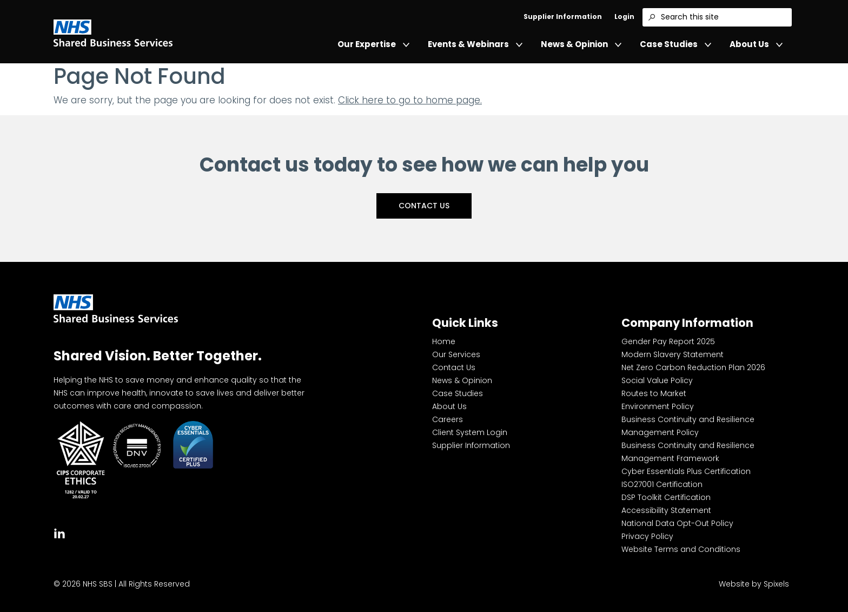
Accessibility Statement (666, 510)
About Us (756, 44)
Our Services (456, 354)
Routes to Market (653, 393)
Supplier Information (563, 16)
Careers (447, 419)
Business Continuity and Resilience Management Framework (687, 452)
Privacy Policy (647, 536)
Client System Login (469, 432)
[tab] (59, 532)
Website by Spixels (754, 583)
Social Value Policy (657, 380)
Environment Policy (657, 406)
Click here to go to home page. (410, 100)
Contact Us (424, 205)
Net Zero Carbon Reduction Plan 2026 (693, 367)
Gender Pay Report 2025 (668, 341)
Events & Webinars (475, 44)
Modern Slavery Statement (672, 354)
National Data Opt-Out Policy (677, 523)
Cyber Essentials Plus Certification (686, 471)
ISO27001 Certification (662, 484)
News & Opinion (581, 44)
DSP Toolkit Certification (666, 497)
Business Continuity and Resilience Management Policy (687, 426)
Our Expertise (373, 44)
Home (443, 341)
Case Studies (675, 44)
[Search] (651, 17)
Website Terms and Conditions (680, 549)
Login (624, 16)
